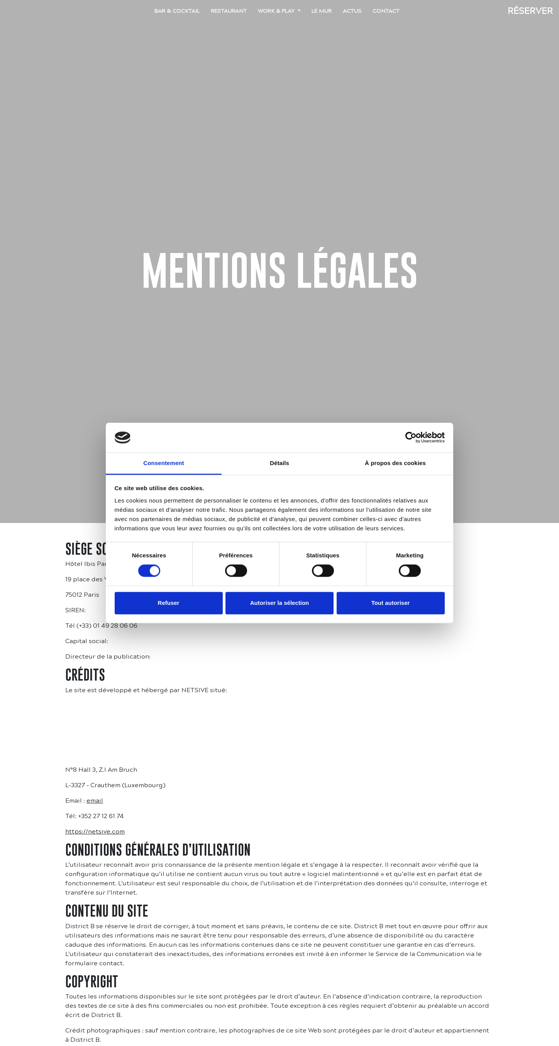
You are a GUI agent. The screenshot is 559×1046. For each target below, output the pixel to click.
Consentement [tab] (163, 463)
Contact (386, 11)
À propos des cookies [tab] (395, 463)
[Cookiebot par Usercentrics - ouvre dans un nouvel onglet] (411, 437)
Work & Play (277, 11)
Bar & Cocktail (177, 11)
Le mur (322, 11)
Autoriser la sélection (279, 602)
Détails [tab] (279, 463)
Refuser (169, 602)
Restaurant (229, 11)
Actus (352, 11)
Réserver (530, 11)
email (94, 800)
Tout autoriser (390, 602)
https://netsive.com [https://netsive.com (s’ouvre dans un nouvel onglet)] (95, 831)
